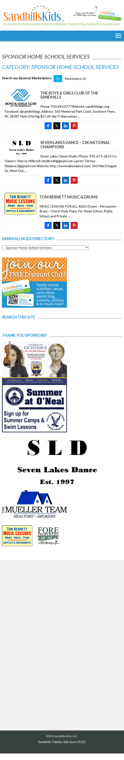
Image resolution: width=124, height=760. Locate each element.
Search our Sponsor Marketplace (26, 78)
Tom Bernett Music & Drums (68, 197)
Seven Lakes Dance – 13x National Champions (75, 144)
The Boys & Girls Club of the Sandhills (69, 95)
